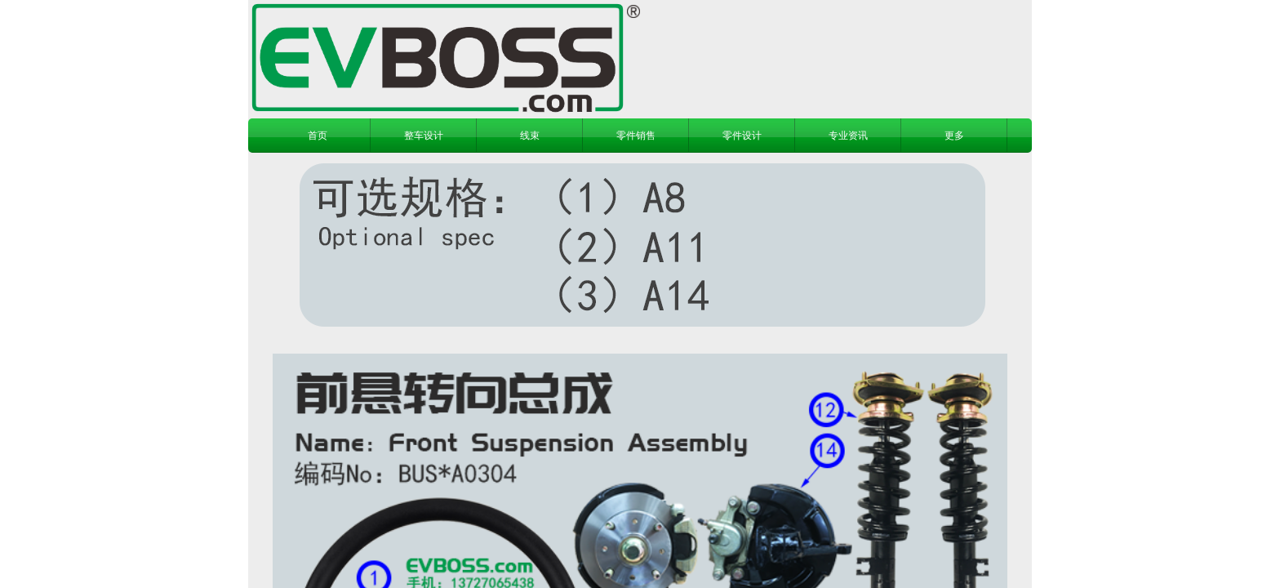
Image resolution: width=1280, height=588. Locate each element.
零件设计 (742, 135)
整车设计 (423, 135)
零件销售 (636, 135)
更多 (954, 135)
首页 (317, 135)
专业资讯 (848, 135)
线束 (530, 135)
